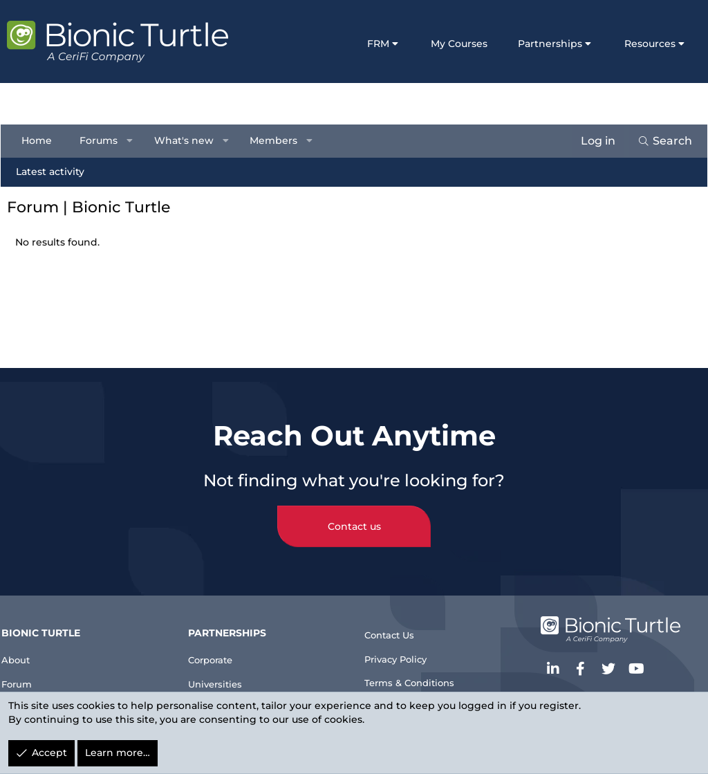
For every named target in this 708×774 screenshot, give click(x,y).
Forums (105, 140)
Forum (29, 670)
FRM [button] (378, 43)
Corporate (221, 642)
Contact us (354, 510)
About (28, 642)
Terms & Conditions (418, 674)
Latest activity (56, 171)
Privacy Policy (403, 647)
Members (280, 140)
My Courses (459, 43)
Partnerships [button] (550, 43)
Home (43, 140)
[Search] (658, 141)
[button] (136, 141)
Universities (226, 670)
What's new (190, 140)
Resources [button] (650, 43)
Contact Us (395, 618)
